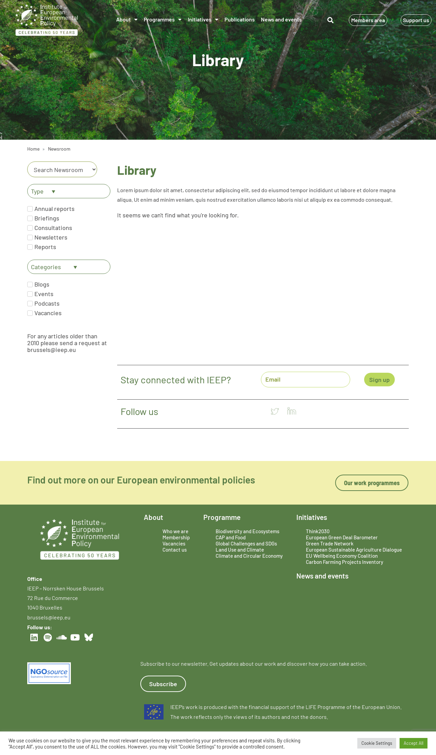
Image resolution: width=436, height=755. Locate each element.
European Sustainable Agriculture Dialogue (354, 549)
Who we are (175, 531)
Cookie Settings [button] (376, 743)
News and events (281, 19)
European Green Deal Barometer (342, 537)
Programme (221, 517)
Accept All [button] (413, 743)
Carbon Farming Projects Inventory (344, 562)
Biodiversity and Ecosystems (247, 531)
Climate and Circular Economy (249, 556)
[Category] (62, 169)
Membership (176, 537)
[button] (330, 20)
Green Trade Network (330, 543)
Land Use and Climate (240, 549)
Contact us (174, 549)
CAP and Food (231, 537)
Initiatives (203, 19)
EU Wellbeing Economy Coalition (342, 556)
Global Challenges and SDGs (246, 543)
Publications (239, 19)
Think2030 (317, 531)
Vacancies (173, 543)
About (127, 19)
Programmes (163, 19)
